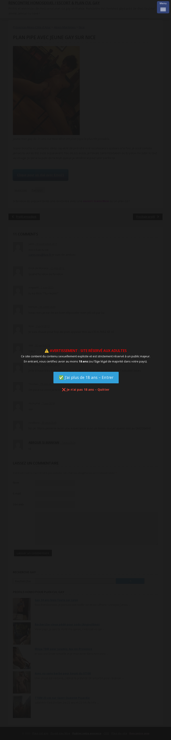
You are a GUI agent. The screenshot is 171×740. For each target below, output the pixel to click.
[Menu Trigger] (163, 7)
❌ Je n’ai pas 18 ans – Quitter (85, 389)
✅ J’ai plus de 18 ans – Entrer (86, 377)
